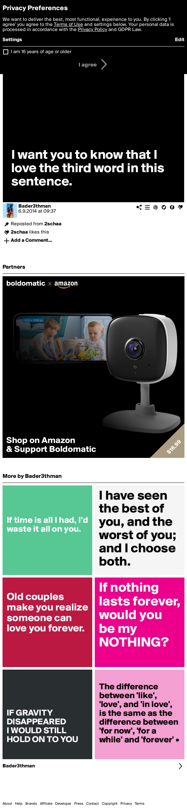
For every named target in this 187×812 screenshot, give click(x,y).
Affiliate (46, 804)
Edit (179, 39)
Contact (92, 804)
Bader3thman (34, 206)
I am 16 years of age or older (41, 51)
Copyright (110, 804)
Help (19, 804)
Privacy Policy (92, 29)
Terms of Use (68, 24)
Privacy (126, 804)
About (7, 804)
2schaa (52, 224)
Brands (31, 804)
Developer (63, 804)
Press (78, 804)
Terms (140, 804)
